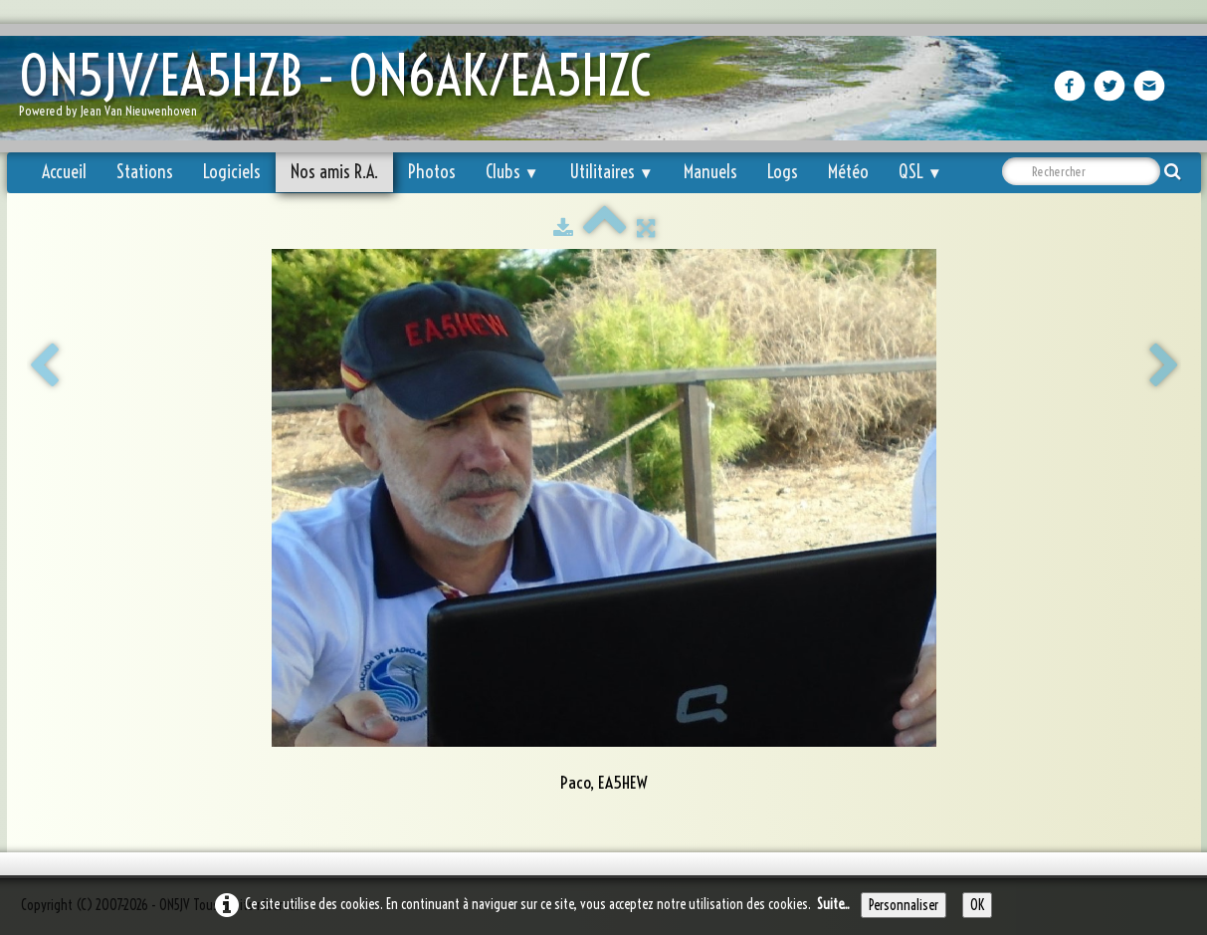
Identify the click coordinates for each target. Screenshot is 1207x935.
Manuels (710, 171)
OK (977, 905)
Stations (144, 171)
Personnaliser (903, 905)
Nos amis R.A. (334, 171)
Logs (782, 171)
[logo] (342, 90)
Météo (848, 171)
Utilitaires (611, 171)
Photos (432, 171)
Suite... (833, 904)
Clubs (512, 171)
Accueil (64, 171)
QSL (920, 171)
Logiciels (232, 171)
